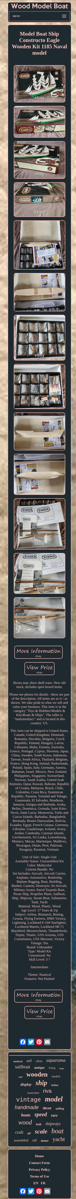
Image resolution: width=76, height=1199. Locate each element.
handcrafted (33, 1093)
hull (20, 1077)
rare (54, 1115)
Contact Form (39, 1163)
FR (43, 1183)
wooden (37, 1074)
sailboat (22, 1066)
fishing (52, 1067)
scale (41, 1131)
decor (47, 1108)
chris (39, 1061)
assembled (21, 1140)
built (38, 1124)
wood (25, 1122)
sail (29, 1061)
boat (57, 1131)
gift (29, 1133)
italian (54, 1085)
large (61, 1068)
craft (19, 1132)
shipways (52, 1123)
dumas (44, 1140)
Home (39, 1156)
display (26, 1084)
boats (26, 1115)
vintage (28, 1100)
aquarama (56, 1060)
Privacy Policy (39, 1170)
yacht (59, 1139)
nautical (17, 1061)
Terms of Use (39, 1176)
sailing (60, 1108)
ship (41, 1083)
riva (47, 1091)
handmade (27, 1107)
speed (40, 1114)
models (56, 1076)
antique (39, 1067)
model (54, 1099)
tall (34, 1140)
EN (35, 1183)
